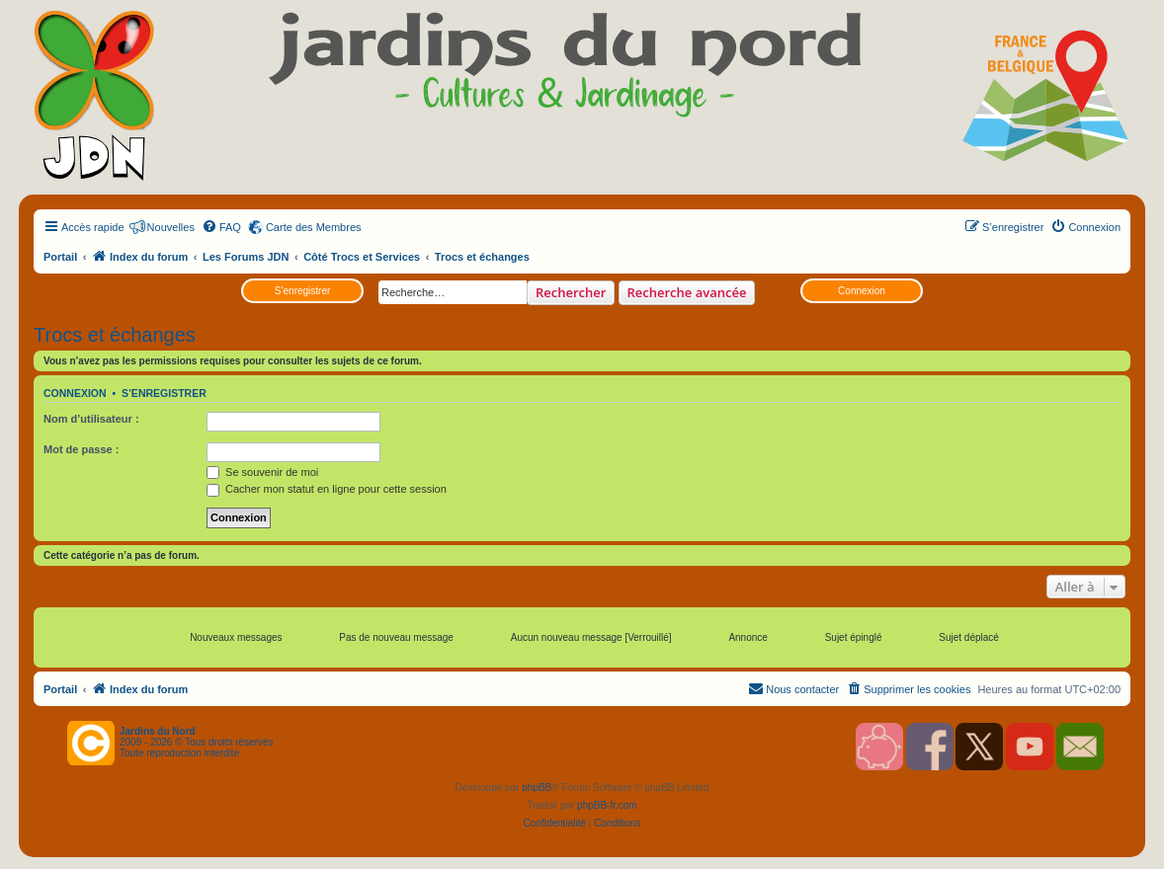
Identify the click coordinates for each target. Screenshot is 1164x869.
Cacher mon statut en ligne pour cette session (327, 489)
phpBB (536, 787)
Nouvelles (171, 227)
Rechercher (571, 292)
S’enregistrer (303, 290)
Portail (60, 257)
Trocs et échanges (115, 335)
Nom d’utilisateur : (91, 419)
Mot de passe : (81, 449)
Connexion (861, 290)
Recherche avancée (687, 292)
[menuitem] (221, 227)
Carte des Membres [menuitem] (314, 227)
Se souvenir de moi (262, 472)
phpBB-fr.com (607, 805)
